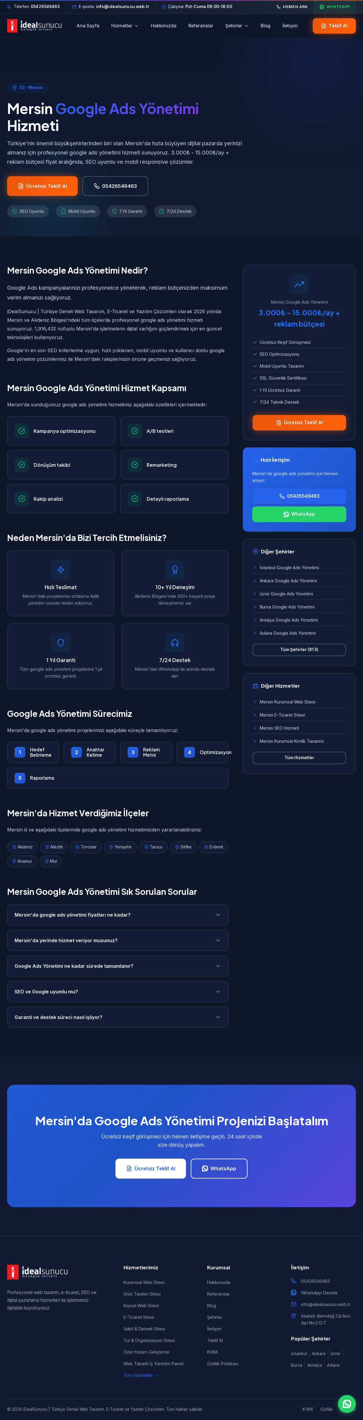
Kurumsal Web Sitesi (144, 1282)
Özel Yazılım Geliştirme (146, 1352)
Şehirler (237, 26)
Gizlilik (326, 1409)
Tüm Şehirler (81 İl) (299, 649)
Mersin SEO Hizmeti (276, 728)
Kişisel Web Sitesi (141, 1305)
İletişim (290, 26)
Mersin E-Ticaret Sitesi (279, 714)
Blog (265, 26)
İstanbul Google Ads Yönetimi (286, 567)
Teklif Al (215, 1340)
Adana (333, 1365)
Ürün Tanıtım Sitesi (142, 1293)
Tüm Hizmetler (299, 757)
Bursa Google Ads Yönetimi (284, 606)
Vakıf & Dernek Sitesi (144, 1328)
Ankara (319, 1353)
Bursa (296, 1365)
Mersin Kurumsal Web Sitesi (284, 701)
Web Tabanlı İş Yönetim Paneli (153, 1363)
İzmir (335, 1353)
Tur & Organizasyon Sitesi (149, 1340)
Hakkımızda (163, 26)
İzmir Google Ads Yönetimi (283, 593)
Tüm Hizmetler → (140, 1375)
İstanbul (299, 1353)
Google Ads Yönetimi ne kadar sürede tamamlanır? (118, 966)
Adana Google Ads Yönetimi (284, 633)
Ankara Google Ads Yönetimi (285, 580)
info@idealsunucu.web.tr (325, 1304)
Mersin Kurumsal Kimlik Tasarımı (288, 741)
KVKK (212, 1352)
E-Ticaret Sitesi (138, 1317)
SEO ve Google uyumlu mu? (118, 992)
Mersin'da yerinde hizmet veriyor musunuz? (118, 940)
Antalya (314, 1365)
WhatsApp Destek (319, 1292)
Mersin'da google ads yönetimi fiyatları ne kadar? (118, 915)
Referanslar (200, 26)
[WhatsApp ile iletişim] (347, 1404)
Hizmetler (125, 26)
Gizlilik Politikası (222, 1363)
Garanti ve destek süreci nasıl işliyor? (118, 1017)
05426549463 (315, 1281)
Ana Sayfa (88, 26)
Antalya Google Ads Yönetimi (285, 619)
